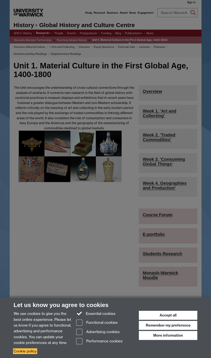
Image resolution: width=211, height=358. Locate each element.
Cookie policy (25, 351)
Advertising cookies (98, 332)
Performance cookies (99, 341)
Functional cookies (97, 323)
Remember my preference (168, 325)
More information (168, 335)
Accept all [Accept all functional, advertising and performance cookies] (168, 315)
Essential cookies (95, 313)
